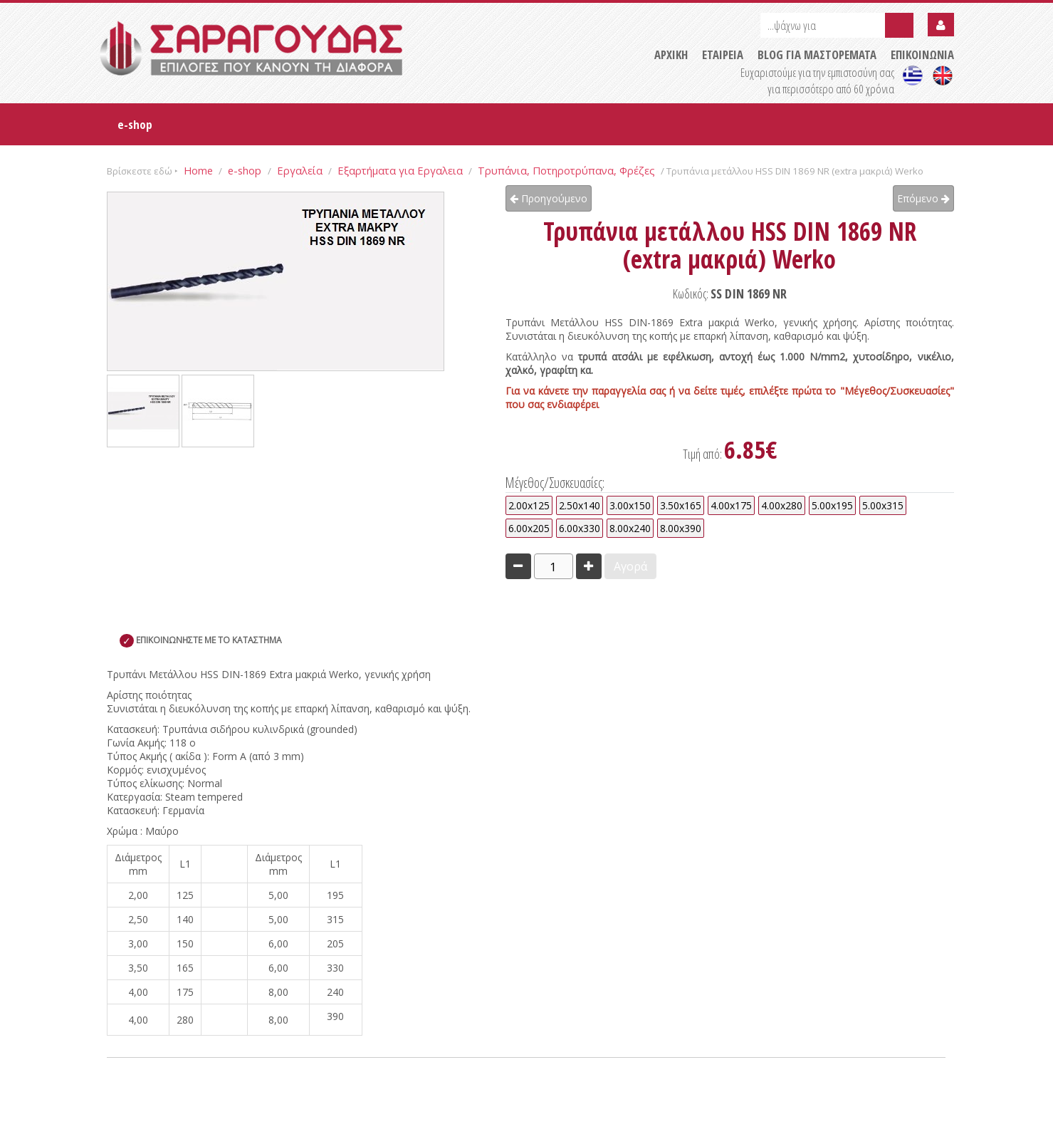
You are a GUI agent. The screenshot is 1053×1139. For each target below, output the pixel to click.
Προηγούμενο (548, 198)
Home (198, 170)
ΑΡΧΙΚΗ (671, 54)
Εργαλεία (300, 170)
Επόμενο (923, 198)
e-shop (134, 124)
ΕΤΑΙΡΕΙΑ (722, 54)
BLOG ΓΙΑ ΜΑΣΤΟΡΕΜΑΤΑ (817, 54)
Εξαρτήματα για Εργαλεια (400, 170)
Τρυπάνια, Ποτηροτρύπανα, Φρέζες (566, 170)
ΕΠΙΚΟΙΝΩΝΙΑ (922, 54)
